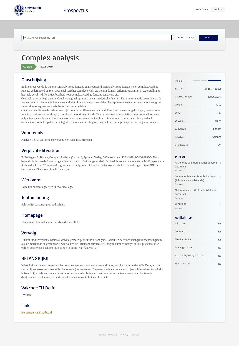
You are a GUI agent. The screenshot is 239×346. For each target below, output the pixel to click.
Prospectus (75, 10)
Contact (136, 334)
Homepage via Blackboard (36, 312)
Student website (108, 334)
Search (208, 37)
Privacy (124, 334)
